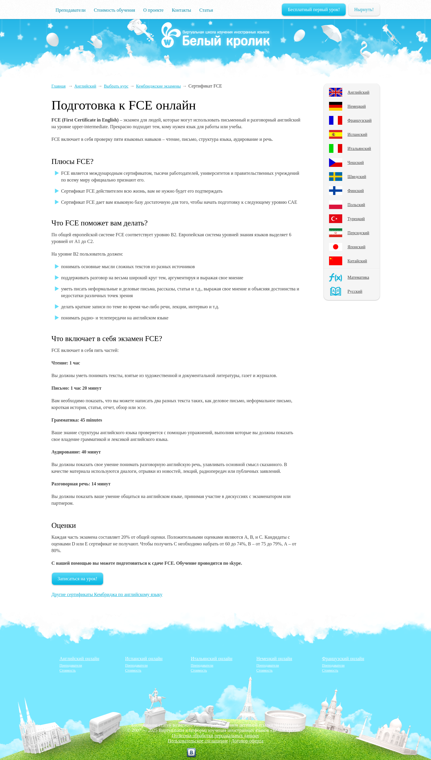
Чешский (355, 162)
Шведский (356, 176)
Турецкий (356, 218)
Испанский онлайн (144, 658)
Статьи (206, 10)
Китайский (357, 261)
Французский (359, 120)
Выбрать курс (116, 86)
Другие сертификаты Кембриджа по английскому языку (107, 594)
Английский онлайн (79, 658)
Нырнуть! (364, 9)
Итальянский (359, 148)
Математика (358, 277)
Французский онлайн (343, 658)
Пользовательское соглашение (198, 740)
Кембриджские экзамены (158, 86)
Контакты (181, 10)
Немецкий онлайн (274, 658)
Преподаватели (71, 10)
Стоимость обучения (114, 10)
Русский (354, 291)
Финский (355, 190)
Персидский (358, 232)
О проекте (153, 10)
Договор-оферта (247, 740)
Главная (59, 86)
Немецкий (356, 106)
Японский (356, 246)
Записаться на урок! (78, 578)
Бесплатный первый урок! (314, 9)
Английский (358, 92)
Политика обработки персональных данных (215, 735)
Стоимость (67, 670)
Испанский (357, 134)
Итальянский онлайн (211, 658)
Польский (356, 204)
